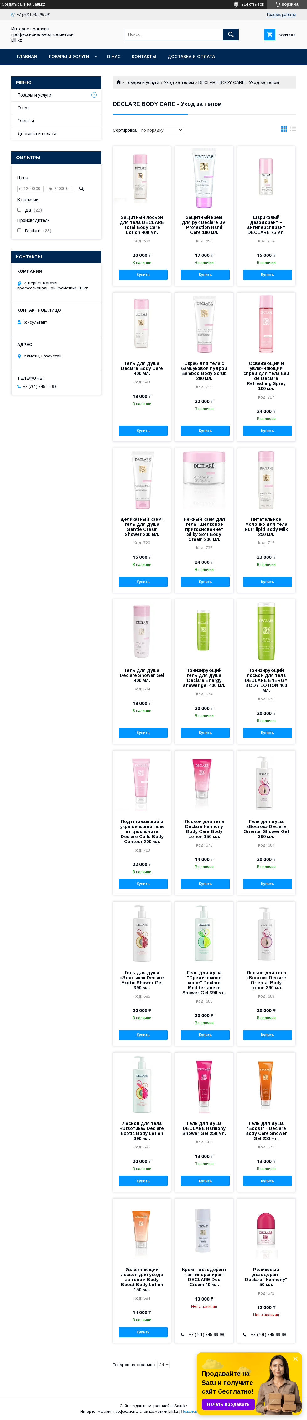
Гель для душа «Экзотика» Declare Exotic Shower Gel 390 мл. (142, 980)
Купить (143, 274)
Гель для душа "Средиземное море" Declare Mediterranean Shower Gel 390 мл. (204, 982)
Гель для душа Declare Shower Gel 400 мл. (142, 675)
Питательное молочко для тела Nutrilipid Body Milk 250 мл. (266, 527)
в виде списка (293, 130)
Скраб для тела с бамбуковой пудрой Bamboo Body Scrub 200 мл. (204, 371)
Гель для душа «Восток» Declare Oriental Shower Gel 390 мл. (266, 829)
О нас (114, 56)
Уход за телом (179, 82)
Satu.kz (180, 1406)
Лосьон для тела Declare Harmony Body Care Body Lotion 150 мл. (204, 829)
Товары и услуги (68, 56)
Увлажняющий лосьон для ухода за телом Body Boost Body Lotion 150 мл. (142, 1279)
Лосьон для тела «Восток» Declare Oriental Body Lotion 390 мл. (266, 980)
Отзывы (26, 120)
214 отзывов (253, 4)
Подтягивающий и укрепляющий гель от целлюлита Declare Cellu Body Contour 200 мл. (142, 831)
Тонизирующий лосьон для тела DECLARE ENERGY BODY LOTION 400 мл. (266, 680)
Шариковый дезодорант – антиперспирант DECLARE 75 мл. (266, 225)
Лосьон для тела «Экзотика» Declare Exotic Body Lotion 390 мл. (142, 1131)
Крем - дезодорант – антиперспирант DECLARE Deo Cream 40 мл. (204, 1277)
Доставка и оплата (191, 56)
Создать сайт (13, 4)
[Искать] (231, 34)
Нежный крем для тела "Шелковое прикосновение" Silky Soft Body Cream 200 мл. (204, 529)
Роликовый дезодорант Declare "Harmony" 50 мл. (266, 1277)
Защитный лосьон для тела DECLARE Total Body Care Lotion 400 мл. (142, 225)
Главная (27, 56)
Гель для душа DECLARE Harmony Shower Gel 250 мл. (204, 1128)
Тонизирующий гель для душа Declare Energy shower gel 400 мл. (204, 678)
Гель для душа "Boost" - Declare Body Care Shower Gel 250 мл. (266, 1131)
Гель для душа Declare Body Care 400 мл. (142, 368)
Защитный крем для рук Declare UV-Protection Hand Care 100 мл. (204, 225)
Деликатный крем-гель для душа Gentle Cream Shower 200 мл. (142, 527)
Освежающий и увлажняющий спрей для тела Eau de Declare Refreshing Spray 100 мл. (266, 376)
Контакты (144, 56)
